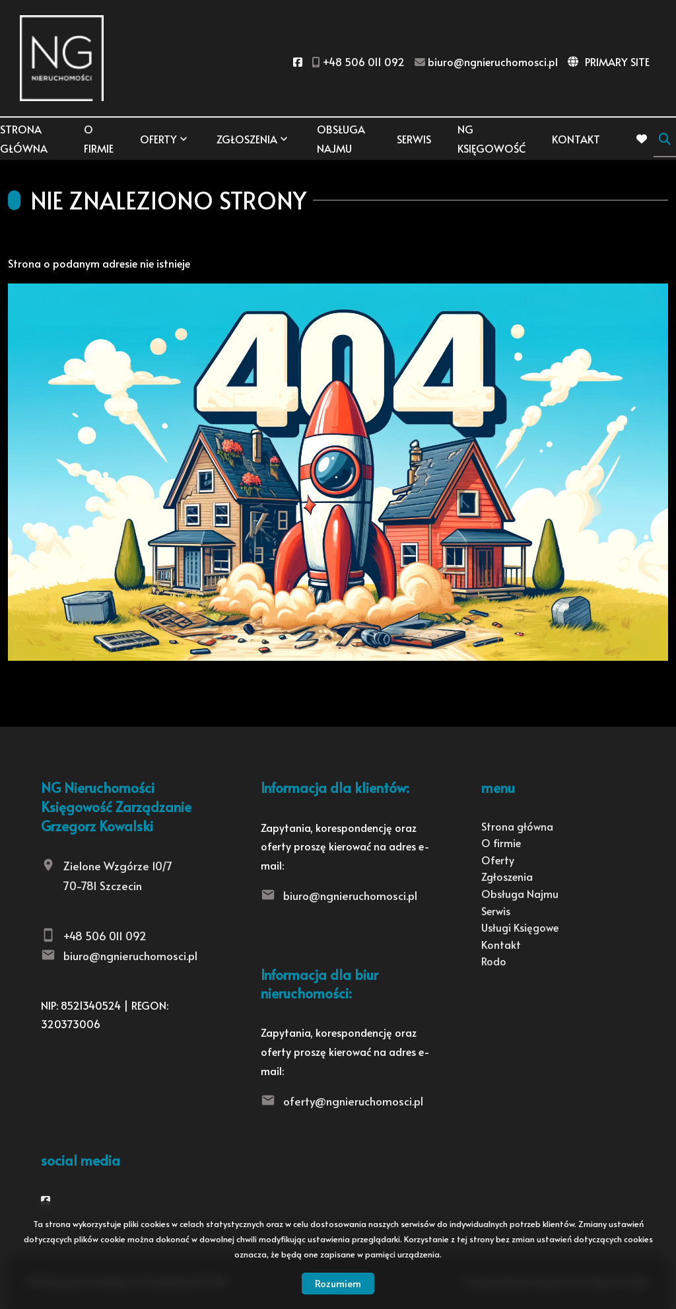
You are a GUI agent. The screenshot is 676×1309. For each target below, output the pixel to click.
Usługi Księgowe (519, 927)
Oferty (158, 138)
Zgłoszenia (247, 138)
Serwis (414, 138)
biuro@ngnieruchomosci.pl (130, 955)
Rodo (493, 961)
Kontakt (576, 138)
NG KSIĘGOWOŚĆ (491, 138)
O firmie (99, 138)
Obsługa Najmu (341, 138)
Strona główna (24, 138)
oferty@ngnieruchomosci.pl (353, 1101)
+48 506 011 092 (105, 936)
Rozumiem (338, 1283)
